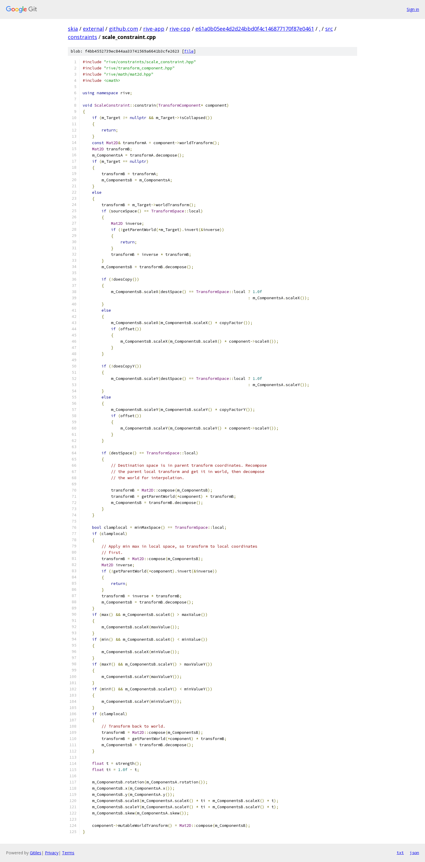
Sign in (413, 9)
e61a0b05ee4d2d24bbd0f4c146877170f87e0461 (254, 28)
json (414, 852)
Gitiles (35, 853)
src (329, 28)
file (189, 51)
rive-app (153, 28)
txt (400, 852)
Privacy (51, 853)
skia (73, 28)
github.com (123, 28)
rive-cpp (179, 28)
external (93, 28)
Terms (68, 853)
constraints (82, 36)
